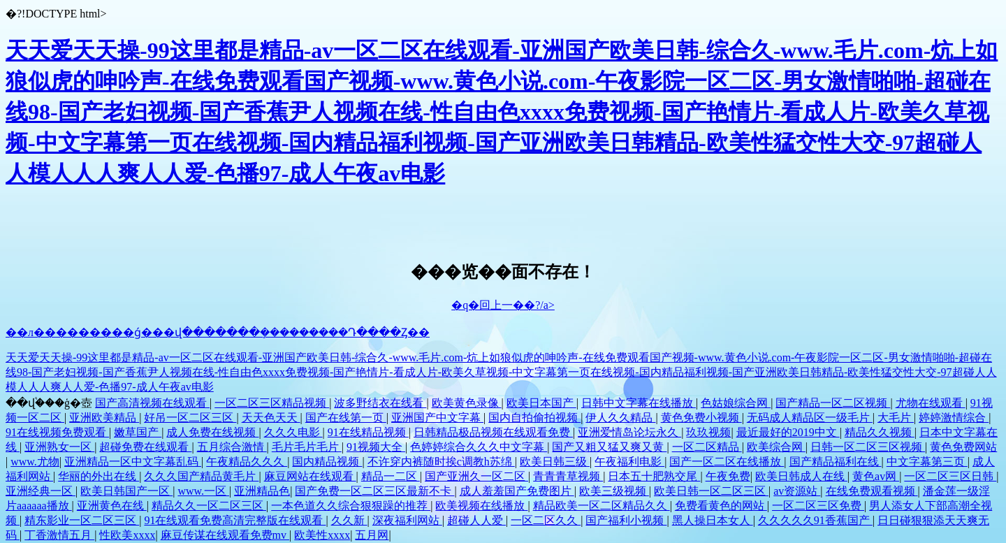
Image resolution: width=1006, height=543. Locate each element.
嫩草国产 (137, 432)
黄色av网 (875, 476)
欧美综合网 (776, 447)
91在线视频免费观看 (57, 432)
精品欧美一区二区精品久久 (601, 506)
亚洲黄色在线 (112, 506)
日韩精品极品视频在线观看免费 (493, 432)
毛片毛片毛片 (307, 447)
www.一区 (203, 491)
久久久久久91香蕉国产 (815, 520)
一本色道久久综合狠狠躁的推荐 (350, 506)
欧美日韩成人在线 (801, 476)
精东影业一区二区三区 (81, 520)
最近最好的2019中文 (788, 432)
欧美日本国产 (541, 403)
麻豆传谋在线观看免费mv (225, 535)
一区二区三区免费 (818, 506)
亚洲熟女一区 (59, 447)
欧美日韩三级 (555, 462)
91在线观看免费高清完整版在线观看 (235, 520)
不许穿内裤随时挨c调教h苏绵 (441, 462)
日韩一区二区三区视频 (867, 447)
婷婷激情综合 (954, 417)
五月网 (371, 535)
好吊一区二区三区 (190, 417)
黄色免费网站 (963, 447)
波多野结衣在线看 (380, 403)
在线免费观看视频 (872, 491)
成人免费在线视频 (212, 432)
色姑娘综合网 (736, 403)
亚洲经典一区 (40, 491)
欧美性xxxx (322, 535)
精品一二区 (390, 476)
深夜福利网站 (407, 520)
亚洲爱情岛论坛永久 (629, 432)
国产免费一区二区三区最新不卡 (374, 491)
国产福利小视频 (625, 520)
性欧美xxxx (127, 535)
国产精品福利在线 (835, 462)
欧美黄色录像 (467, 403)
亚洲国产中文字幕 (437, 417)
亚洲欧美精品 (104, 417)
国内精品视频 (327, 462)
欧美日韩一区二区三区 (711, 491)
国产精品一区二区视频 (832, 403)
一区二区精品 (707, 447)
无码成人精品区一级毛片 (810, 417)
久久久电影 (293, 432)
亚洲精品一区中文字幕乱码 (132, 462)
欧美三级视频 (614, 491)
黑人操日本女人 (712, 520)
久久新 (349, 520)
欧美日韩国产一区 (126, 491)
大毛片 (895, 417)
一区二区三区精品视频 (271, 403)
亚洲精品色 (262, 491)
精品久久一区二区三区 (209, 506)
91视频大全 (376, 447)
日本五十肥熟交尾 (654, 476)
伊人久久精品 (620, 417)
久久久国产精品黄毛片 (201, 476)
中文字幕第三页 (927, 462)
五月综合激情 (232, 447)
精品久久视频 (879, 432)
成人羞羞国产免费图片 (517, 491)
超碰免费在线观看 (145, 447)
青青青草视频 (568, 476)
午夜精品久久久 (246, 462)
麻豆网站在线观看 (310, 476)
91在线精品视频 (368, 432)
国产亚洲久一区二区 (476, 476)
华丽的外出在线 (98, 476)
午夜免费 (728, 476)
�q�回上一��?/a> (503, 305)
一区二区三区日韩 (950, 476)
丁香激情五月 (59, 535)
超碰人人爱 (476, 520)
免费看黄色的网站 (721, 506)
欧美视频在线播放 (481, 506)
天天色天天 (271, 417)
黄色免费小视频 (701, 417)
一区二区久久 (546, 520)
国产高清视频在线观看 (152, 403)
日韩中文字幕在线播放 (638, 403)
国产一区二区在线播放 (726, 462)
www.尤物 (34, 462)
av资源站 (796, 491)
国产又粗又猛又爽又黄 (609, 447)
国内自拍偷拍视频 (534, 417)
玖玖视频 (708, 432)
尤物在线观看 (930, 403)
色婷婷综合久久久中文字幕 (478, 447)
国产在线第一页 (345, 417)
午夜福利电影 (629, 462)
